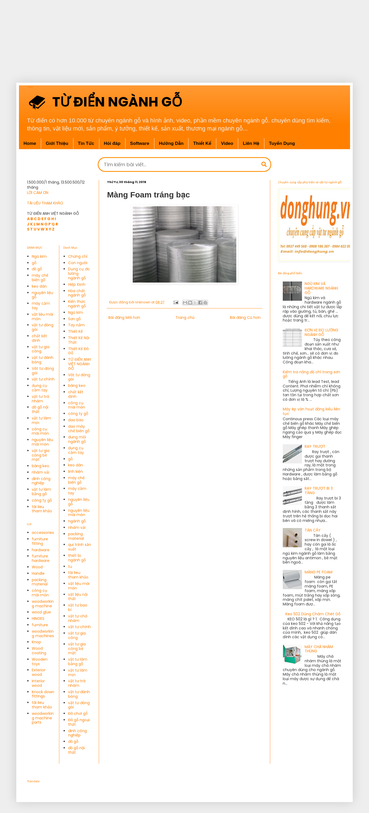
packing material (40, 582)
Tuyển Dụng (282, 143)
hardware (40, 550)
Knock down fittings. (43, 694)
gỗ (34, 262)
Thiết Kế (202, 143)
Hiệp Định (76, 284)
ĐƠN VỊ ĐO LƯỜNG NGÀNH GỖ (321, 332)
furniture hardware (40, 558)
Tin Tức (86, 143)
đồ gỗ (37, 269)
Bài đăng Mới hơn (124, 317)
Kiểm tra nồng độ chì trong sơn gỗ (311, 374)
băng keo (40, 466)
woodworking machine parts (43, 718)
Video (227, 143)
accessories (43, 532)
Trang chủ (185, 317)
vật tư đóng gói (42, 327)
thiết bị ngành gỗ (77, 558)
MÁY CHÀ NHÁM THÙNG (319, 649)
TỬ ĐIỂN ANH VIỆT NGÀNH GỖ (79, 364)
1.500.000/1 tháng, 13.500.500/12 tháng (56, 185)
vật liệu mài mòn (42, 317)
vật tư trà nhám (40, 399)
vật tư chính (43, 379)
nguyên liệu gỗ (42, 295)
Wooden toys (40, 662)
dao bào (76, 420)
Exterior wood (38, 672)
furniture (40, 625)
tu (70, 566)
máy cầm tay (41, 306)
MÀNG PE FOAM (318, 572)
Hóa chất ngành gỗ (77, 293)
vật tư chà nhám (77, 618)
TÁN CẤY (313, 530)
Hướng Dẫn (171, 143)
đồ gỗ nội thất (40, 409)
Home (29, 143)
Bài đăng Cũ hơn (245, 317)
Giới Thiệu (57, 143)
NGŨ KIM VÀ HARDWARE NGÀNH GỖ (321, 288)
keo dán (39, 286)
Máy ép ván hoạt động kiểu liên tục (311, 411)
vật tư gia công (40, 349)
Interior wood (38, 683)
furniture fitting (40, 541)
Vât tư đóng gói (43, 371)
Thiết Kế (75, 331)
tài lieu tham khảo (42, 509)
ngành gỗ (77, 521)
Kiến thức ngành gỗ (77, 304)
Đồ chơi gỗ (78, 713)
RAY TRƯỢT (315, 446)
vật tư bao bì (77, 607)
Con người (77, 262)
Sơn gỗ (74, 319)
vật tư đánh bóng (42, 360)
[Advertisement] (171, 37)
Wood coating (39, 651)
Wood (37, 567)
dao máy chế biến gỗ (78, 429)
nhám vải (40, 472)
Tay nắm (76, 325)
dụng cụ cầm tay (40, 388)
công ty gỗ (42, 500)
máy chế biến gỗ (40, 278)
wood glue (41, 612)
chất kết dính (39, 338)
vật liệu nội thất (78, 597)
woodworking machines (43, 633)
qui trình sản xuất (79, 547)
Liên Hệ (251, 143)
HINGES (38, 618)
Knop (36, 642)
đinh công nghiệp (41, 481)
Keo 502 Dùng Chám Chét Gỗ (312, 614)
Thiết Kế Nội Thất (78, 340)
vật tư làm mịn (41, 420)
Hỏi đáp (112, 143)
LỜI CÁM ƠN (37, 192)
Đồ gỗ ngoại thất (79, 722)
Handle (38, 573)
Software (139, 143)
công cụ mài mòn (40, 431)
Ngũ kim (39, 256)
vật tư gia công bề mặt (40, 455)
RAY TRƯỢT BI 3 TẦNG (319, 490)
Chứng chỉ (78, 256)
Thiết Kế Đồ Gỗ (78, 351)
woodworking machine (43, 604)
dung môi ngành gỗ (77, 439)
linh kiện (75, 471)
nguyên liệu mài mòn (42, 442)
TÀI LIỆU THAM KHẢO (45, 203)
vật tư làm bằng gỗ (41, 492)
